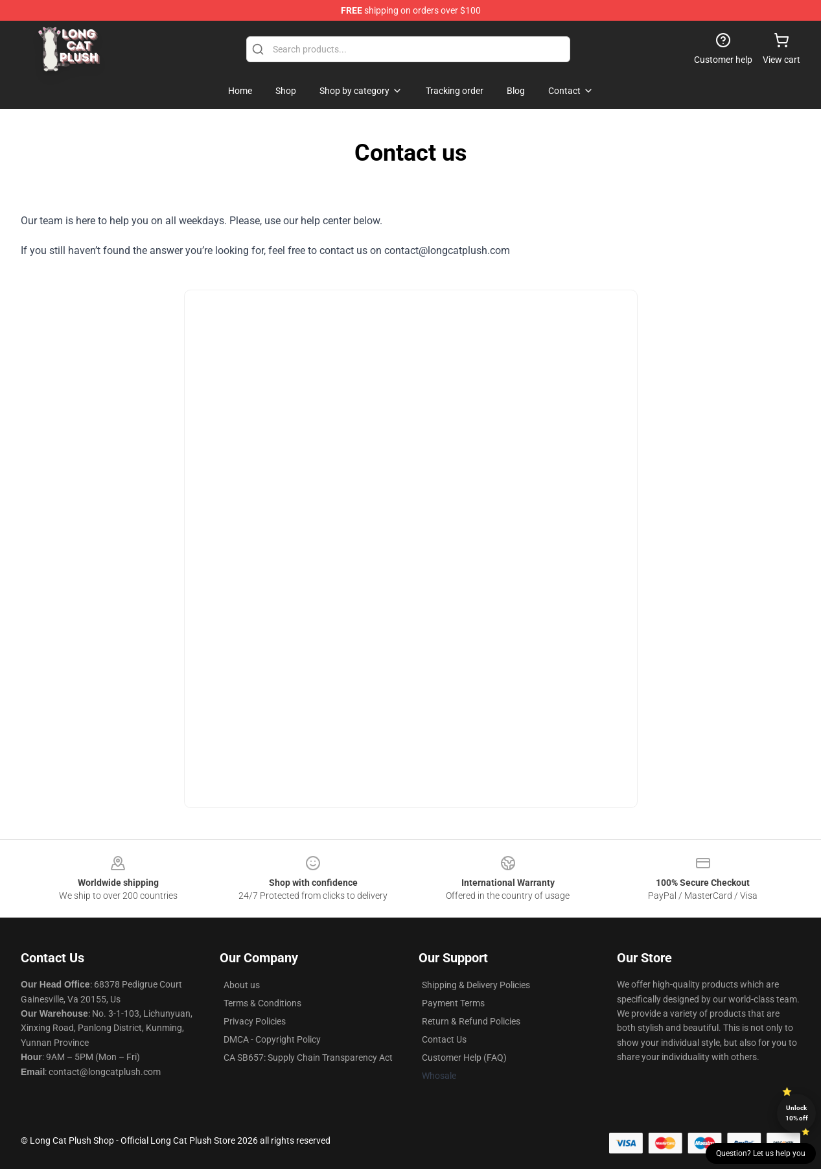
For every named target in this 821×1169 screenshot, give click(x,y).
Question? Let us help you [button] (760, 1153)
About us (242, 985)
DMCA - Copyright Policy (272, 1039)
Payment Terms (453, 1003)
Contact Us (444, 1039)
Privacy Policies (255, 1021)
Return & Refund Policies (471, 1021)
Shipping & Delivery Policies (476, 985)
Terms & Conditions (262, 1003)
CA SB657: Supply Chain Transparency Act (308, 1057)
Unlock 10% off (796, 1113)
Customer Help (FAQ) (464, 1057)
